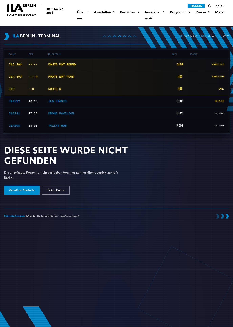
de (217, 6)
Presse (201, 12)
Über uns (81, 15)
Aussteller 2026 (152, 15)
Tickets (196, 5)
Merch (220, 12)
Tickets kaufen (56, 190)
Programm (178, 12)
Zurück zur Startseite (22, 190)
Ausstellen (102, 12)
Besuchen (127, 12)
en (223, 6)
